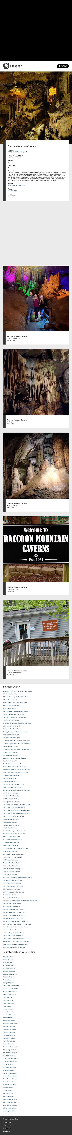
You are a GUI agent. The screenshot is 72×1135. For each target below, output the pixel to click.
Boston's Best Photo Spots (11, 720)
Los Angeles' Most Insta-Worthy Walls (14, 807)
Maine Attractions (8, 1018)
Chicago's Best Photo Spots (11, 735)
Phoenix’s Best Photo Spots (11, 863)
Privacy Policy (7, 1125)
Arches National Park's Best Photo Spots (15, 702)
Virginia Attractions (8, 1096)
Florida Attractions (8, 980)
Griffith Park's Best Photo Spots (12, 775)
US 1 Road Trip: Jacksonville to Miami (14, 933)
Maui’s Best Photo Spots (10, 822)
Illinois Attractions (8, 1000)
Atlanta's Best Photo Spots (11, 705)
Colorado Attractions (9, 971)
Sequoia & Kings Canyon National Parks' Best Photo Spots (20, 901)
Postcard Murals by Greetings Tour (13, 868)
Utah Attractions (7, 1090)
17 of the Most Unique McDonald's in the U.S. (16, 697)
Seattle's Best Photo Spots (11, 895)
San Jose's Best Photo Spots (11, 889)
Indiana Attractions (8, 1003)
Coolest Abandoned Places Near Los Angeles (16, 740)
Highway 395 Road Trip (10, 778)
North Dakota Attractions (10, 1061)
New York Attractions (9, 1055)
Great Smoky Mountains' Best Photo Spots (15, 772)
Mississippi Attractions (9, 1032)
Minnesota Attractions (9, 1029)
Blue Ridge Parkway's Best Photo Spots (14, 717)
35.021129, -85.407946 (14, 157)
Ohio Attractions (7, 1064)
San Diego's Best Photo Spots (12, 883)
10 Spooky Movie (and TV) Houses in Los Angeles (17, 691)
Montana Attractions (9, 1038)
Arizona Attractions (8, 962)
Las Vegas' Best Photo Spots (11, 802)
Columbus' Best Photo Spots (11, 737)
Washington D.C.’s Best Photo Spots (13, 938)
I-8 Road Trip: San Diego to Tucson (13, 784)
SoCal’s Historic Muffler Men (11, 906)
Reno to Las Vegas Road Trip (11, 871)
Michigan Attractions (9, 1026)
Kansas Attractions (8, 1009)
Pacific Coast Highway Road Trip (12, 857)
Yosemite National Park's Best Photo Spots (15, 944)
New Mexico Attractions (10, 1052)
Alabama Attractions (9, 956)
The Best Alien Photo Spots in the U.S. (14, 909)
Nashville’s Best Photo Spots (11, 836)
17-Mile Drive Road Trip (10, 694)
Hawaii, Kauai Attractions (10, 988)
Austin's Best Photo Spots (10, 708)
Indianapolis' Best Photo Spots (12, 787)
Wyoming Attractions (9, 1111)
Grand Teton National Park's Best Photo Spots (16, 769)
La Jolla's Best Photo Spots (11, 799)
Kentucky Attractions (9, 1012)
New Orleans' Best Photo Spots (12, 839)
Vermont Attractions (9, 1093)
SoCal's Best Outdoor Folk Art (12, 903)
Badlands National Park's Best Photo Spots (15, 711)
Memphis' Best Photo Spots (11, 825)
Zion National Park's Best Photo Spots (14, 947)
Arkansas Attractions (9, 965)
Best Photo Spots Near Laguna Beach (14, 714)
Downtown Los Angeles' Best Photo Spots (15, 758)
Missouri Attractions (9, 1035)
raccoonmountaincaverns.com (16, 185)
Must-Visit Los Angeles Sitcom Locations (15, 831)
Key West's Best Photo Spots (11, 796)
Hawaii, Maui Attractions (10, 991)
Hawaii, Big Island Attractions (11, 985)
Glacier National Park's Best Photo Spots (15, 767)
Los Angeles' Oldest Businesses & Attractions (16, 813)
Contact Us (6, 1131)
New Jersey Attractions (9, 1050)
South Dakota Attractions (10, 1082)
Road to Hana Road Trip (10, 874)
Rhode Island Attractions (10, 1076)
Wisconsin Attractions (9, 1108)
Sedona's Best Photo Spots (11, 898)
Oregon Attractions (8, 1070)
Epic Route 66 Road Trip (10, 761)
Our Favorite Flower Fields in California (14, 854)
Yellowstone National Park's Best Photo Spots (16, 941)
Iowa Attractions (7, 1006)
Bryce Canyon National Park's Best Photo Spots (17, 723)
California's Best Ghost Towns (12, 729)
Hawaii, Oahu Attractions (10, 994)
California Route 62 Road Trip (11, 726)
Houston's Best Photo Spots (11, 781)
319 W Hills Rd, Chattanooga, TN (17, 152)
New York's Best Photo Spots (11, 842)
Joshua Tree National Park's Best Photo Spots (16, 790)
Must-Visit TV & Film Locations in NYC (14, 834)
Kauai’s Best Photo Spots (10, 793)
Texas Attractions (8, 1087)
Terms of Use (7, 1128)
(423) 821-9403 (12, 190)
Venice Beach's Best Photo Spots (13, 935)
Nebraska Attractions (9, 1041)
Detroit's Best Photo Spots (10, 755)
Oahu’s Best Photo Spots (10, 845)
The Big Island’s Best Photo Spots (13, 918)
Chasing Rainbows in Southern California (15, 732)
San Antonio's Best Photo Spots (12, 880)
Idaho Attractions (8, 997)
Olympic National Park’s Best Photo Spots (15, 848)
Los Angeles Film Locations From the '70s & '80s (17, 804)
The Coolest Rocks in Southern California (15, 921)
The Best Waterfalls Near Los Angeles (14, 915)
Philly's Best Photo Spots (10, 860)
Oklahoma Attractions (9, 1067)
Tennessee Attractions (9, 1084)
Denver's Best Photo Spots (11, 752)
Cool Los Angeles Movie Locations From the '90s (17, 743)
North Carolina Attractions (10, 1058)
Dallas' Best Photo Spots (10, 746)
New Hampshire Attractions (11, 1047)
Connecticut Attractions (10, 974)
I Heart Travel (7, 1122)
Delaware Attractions (9, 977)
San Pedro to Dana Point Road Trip (13, 892)
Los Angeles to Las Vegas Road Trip (13, 816)
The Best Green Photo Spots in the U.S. (14, 912)
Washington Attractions (10, 1099)
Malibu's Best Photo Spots (10, 819)
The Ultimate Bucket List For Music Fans (15, 927)
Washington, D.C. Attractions (11, 1102)
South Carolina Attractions (10, 1079)
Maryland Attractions (9, 1020)
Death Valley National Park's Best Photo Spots (16, 749)
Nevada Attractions (8, 1044)
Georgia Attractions (8, 983)
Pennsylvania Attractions (10, 1073)
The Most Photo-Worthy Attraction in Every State (17, 924)
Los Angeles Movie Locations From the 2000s (16, 810)
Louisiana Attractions (9, 1015)
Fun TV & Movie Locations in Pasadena (14, 764)
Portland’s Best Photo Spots (11, 866)
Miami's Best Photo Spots (10, 828)
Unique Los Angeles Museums (12, 930)
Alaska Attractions (8, 959)
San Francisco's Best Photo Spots (13, 886)
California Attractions (9, 968)
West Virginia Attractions (10, 1105)
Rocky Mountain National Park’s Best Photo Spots (17, 877)
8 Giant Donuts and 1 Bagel (11, 700)
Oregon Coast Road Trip (10, 851)
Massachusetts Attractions (10, 1023)
